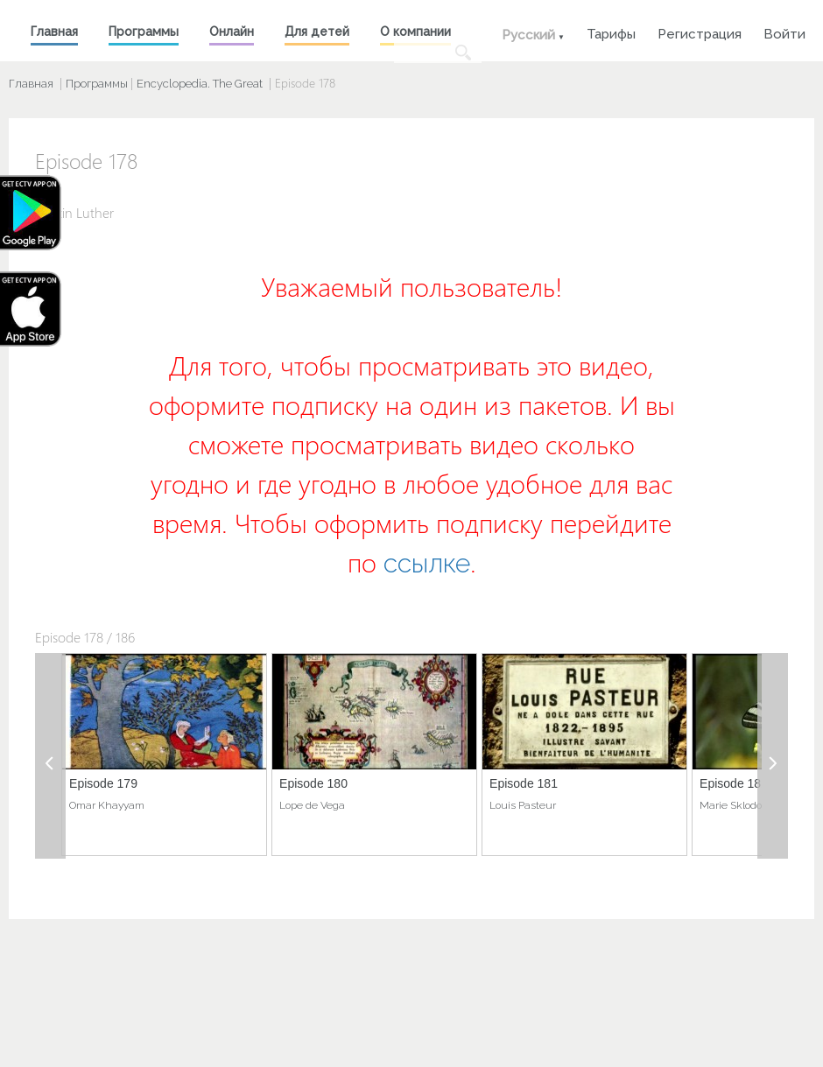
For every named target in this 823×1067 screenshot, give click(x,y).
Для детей (317, 32)
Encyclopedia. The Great (200, 83)
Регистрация (700, 32)
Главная (54, 32)
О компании (415, 32)
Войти (784, 32)
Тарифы (611, 32)
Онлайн (231, 32)
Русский (528, 35)
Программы (144, 32)
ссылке (426, 563)
